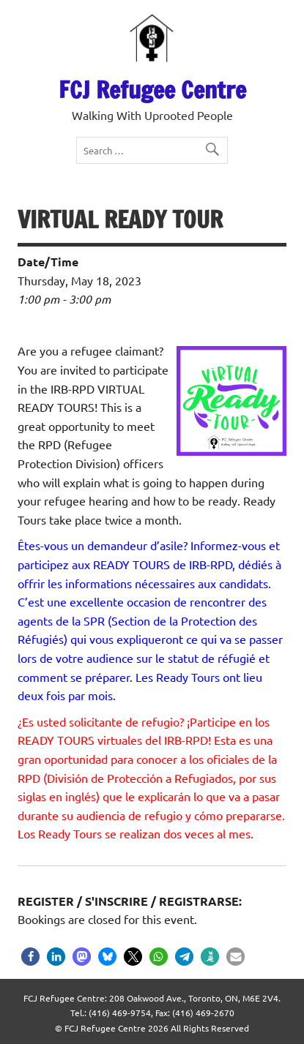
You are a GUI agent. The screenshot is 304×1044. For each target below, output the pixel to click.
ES (89, 12)
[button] (30, 956)
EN (53, 12)
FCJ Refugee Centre (152, 90)
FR (72, 12)
